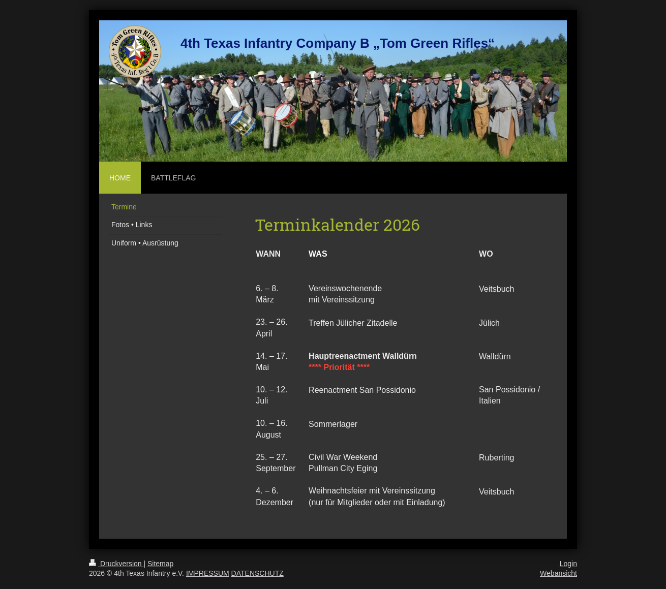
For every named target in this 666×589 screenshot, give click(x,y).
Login (568, 564)
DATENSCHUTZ (257, 573)
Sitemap (160, 564)
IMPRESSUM (207, 573)
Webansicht (558, 573)
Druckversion (116, 564)
